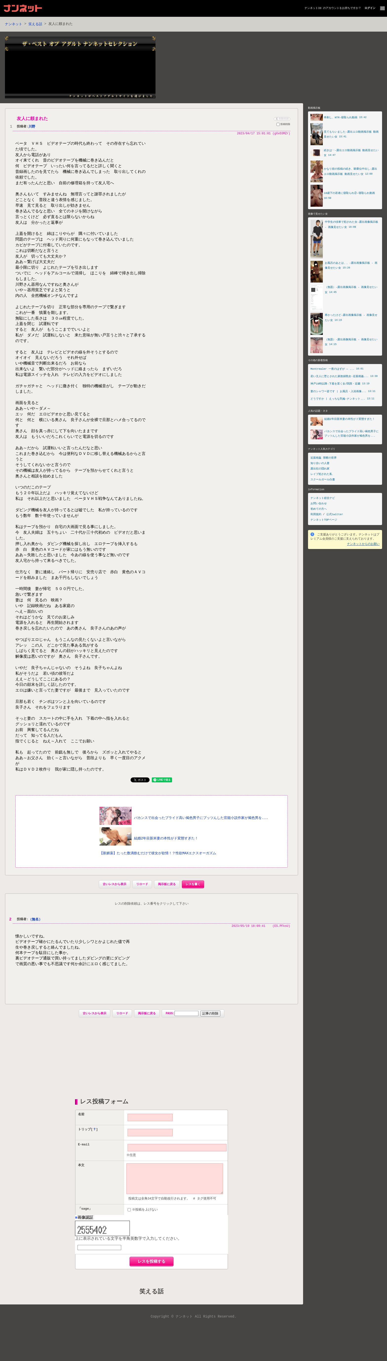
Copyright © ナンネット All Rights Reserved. (193, 1353)
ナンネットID (313, 8)
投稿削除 (283, 125)
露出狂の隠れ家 (319, 469)
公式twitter (334, 515)
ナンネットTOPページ (323, 521)
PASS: (182, 1044)
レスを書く (193, 915)
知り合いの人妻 (319, 464)
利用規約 (315, 515)
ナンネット (13, 24)
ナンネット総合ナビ (322, 499)
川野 (31, 127)
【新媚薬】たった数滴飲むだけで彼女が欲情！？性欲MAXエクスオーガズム (157, 883)
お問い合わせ (318, 504)
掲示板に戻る (167, 915)
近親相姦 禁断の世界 (323, 459)
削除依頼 (281, 119)
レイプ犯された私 (321, 475)
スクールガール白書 (322, 480)
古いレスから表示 (114, 915)
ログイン (370, 8)
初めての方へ (318, 510)
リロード (142, 915)
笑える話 (35, 24)
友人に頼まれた (32, 119)
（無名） (35, 950)
